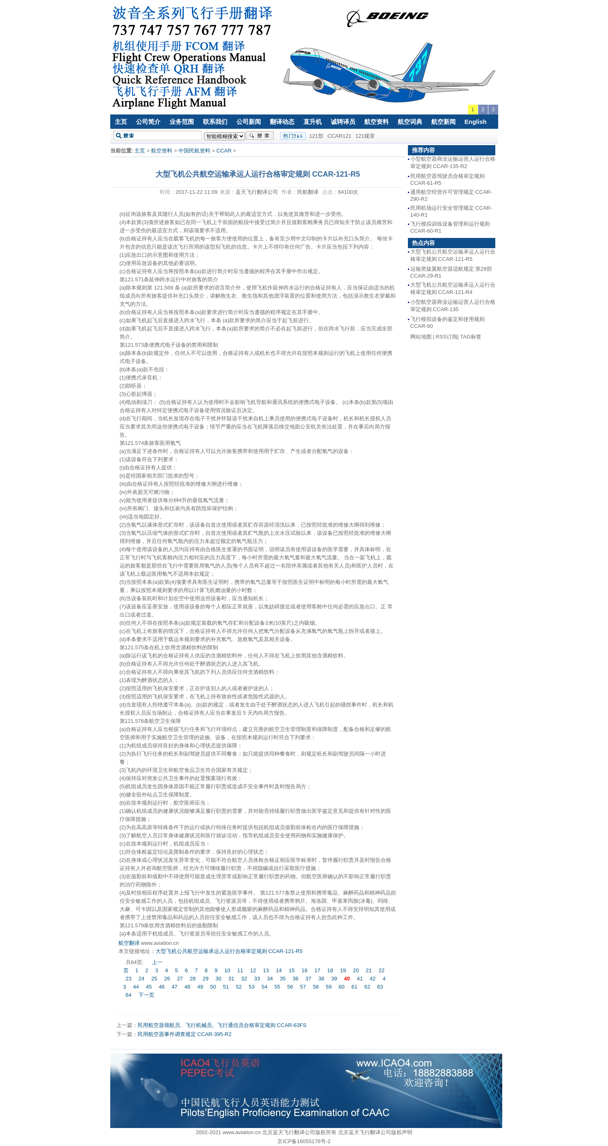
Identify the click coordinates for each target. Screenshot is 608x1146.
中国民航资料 (194, 151)
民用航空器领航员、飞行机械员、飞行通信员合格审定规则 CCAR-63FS (222, 1025)
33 (257, 979)
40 (347, 979)
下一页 (146, 995)
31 (231, 979)
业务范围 (181, 121)
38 (321, 979)
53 (251, 987)
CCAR (224, 151)
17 (317, 970)
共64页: (135, 962)
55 (277, 987)
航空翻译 (129, 943)
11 (240, 970)
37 (308, 979)
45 (148, 987)
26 (167, 979)
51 (226, 987)
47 (174, 987)
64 (128, 995)
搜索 (260, 135)
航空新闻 (443, 121)
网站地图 (421, 337)
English (476, 121)
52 (238, 987)
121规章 (365, 136)
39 (334, 979)
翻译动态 (282, 121)
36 (295, 979)
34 (270, 979)
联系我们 (215, 121)
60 (341, 987)
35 (282, 979)
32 (244, 979)
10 (227, 970)
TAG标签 (470, 337)
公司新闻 (248, 121)
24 (141, 979)
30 (218, 979)
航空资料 (376, 121)
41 (360, 979)
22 (381, 970)
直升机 (312, 121)
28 (193, 979)
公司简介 (148, 121)
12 (253, 970)
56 (290, 987)
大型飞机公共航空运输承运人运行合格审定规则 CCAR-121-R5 (229, 951)
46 (162, 987)
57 (303, 987)
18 (330, 970)
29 (205, 979)
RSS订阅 (446, 337)
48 (187, 987)
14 (278, 970)
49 (200, 987)
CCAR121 (339, 136)
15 (291, 970)
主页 (121, 121)
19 (343, 970)
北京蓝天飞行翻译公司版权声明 (375, 1132)
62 (367, 987)
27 (180, 979)
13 (266, 970)
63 (380, 987)
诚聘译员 (343, 121)
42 (372, 979)
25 (154, 979)
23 (128, 979)
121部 (316, 136)
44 (136, 987)
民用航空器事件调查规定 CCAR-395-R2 (185, 1034)
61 (354, 987)
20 (356, 970)
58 (315, 987)
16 (304, 970)
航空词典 (410, 121)
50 (213, 987)
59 (329, 987)
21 (369, 970)
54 (264, 987)
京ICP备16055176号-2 (303, 1141)
